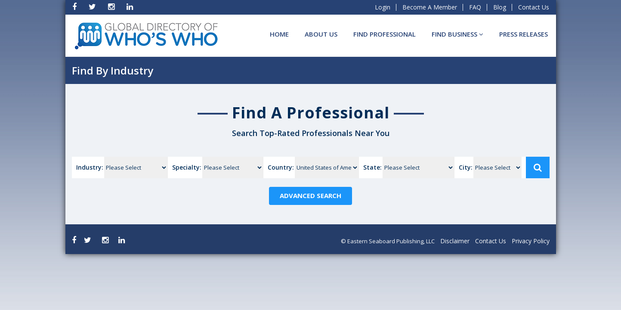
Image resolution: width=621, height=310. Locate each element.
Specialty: (186, 167)
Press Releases (523, 34)
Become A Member (429, 7)
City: (466, 167)
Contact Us (533, 7)
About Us (321, 34)
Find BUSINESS (457, 34)
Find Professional (384, 34)
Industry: (89, 167)
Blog (499, 7)
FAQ (475, 7)
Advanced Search (310, 195)
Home (279, 34)
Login (382, 7)
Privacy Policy (531, 241)
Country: (281, 167)
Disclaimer (455, 241)
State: (372, 167)
